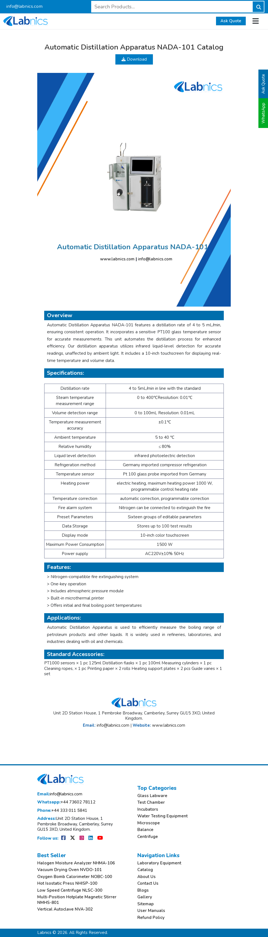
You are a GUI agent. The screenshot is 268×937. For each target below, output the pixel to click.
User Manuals (151, 910)
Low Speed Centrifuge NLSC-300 (69, 890)
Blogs (143, 890)
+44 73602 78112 (66, 802)
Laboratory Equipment (159, 863)
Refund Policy (151, 917)
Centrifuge (147, 836)
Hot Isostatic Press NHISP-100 (67, 883)
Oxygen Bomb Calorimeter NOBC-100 (74, 876)
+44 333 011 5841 (62, 810)
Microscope (148, 823)
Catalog (145, 869)
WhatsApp (263, 113)
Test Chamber (151, 802)
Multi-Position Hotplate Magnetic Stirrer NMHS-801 (76, 899)
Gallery (144, 897)
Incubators (147, 809)
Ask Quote (230, 21)
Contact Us (147, 883)
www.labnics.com (117, 259)
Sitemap (145, 904)
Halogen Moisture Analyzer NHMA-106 (76, 863)
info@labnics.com (24, 6)
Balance (145, 829)
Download (134, 59)
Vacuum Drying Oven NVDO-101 (69, 869)
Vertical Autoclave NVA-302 (65, 909)
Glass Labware (152, 795)
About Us (146, 876)
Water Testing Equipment (162, 816)
